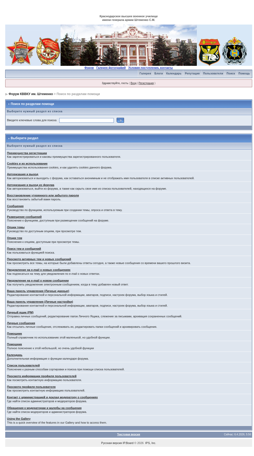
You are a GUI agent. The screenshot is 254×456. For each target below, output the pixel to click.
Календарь (173, 73)
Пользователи (213, 73)
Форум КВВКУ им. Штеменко (31, 94)
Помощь (244, 73)
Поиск (231, 73)
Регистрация (146, 83)
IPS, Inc (150, 443)
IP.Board (128, 443)
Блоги (159, 73)
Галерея (145, 73)
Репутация (192, 73)
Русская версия (111, 443)
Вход (134, 83)
